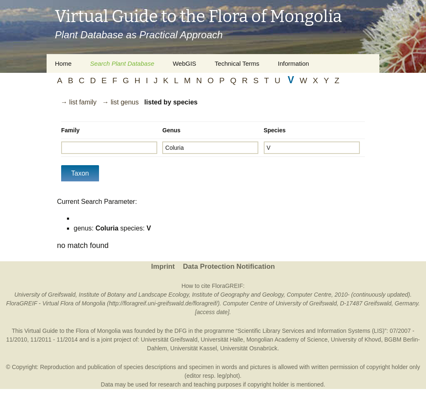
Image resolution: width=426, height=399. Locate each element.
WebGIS (184, 63)
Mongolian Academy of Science (286, 339)
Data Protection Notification (229, 266)
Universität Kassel (193, 348)
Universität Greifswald (169, 339)
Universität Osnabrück (248, 348)
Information (293, 63)
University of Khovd (356, 339)
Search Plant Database (122, 63)
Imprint (163, 266)
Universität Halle (222, 339)
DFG (180, 330)
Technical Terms (237, 63)
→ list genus (120, 102)
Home (63, 63)
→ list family (79, 102)
